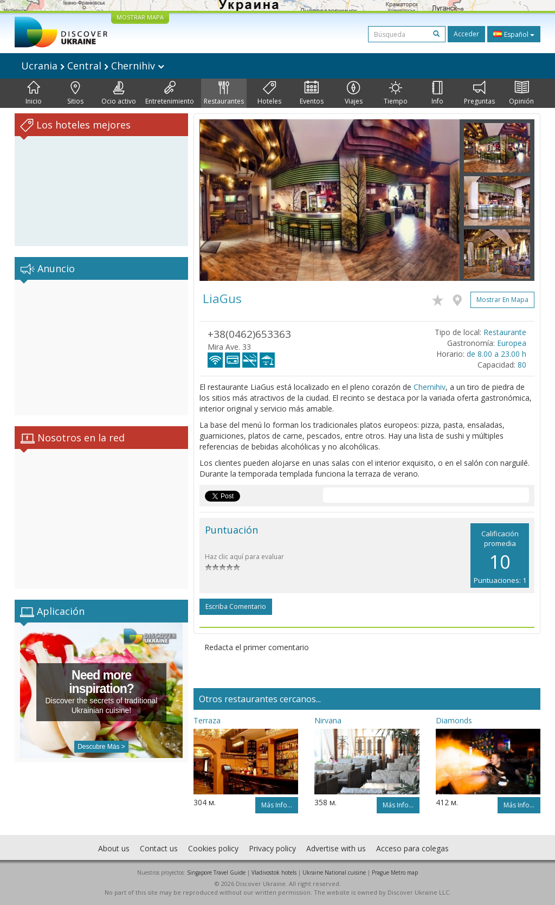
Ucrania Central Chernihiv (92, 65)
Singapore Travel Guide (216, 872)
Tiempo (396, 93)
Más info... (276, 805)
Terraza (207, 720)
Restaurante (504, 332)
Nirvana (327, 720)
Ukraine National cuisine (334, 872)
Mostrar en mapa (502, 299)
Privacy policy (272, 848)
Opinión (521, 93)
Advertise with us (336, 848)
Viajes (354, 93)
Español (513, 34)
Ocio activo (118, 93)
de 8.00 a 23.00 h (496, 354)
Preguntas (479, 93)
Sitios (75, 93)
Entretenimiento (169, 93)
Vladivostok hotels (273, 872)
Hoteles (269, 93)
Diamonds (454, 720)
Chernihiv (430, 387)
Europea (511, 343)
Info (437, 93)
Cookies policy (213, 848)
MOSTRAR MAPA (140, 17)
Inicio (33, 93)
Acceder (466, 33)
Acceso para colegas (412, 848)
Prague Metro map (395, 872)
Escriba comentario (235, 606)
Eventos (312, 93)
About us (114, 848)
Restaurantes (224, 93)
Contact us (159, 848)
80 (522, 365)
